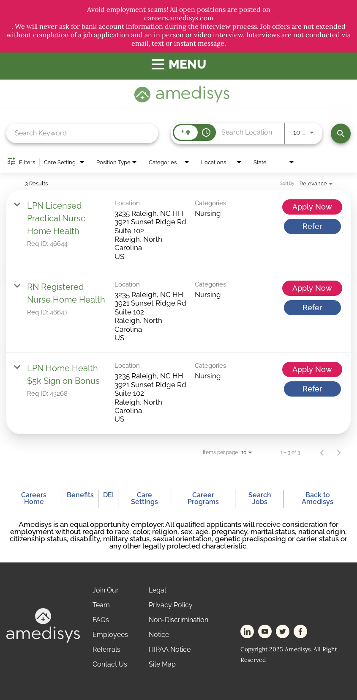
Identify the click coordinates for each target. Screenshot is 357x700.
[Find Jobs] (341, 133)
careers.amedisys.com (178, 18)
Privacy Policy (171, 605)
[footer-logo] (43, 641)
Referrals (106, 649)
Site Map (162, 664)
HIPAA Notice (170, 649)
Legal (157, 590)
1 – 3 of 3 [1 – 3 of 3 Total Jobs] (290, 452)
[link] (178, 230)
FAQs (101, 620)
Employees (110, 635)
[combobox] (82, 133)
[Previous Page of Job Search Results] (321, 452)
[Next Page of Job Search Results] (338, 452)
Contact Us (110, 664)
